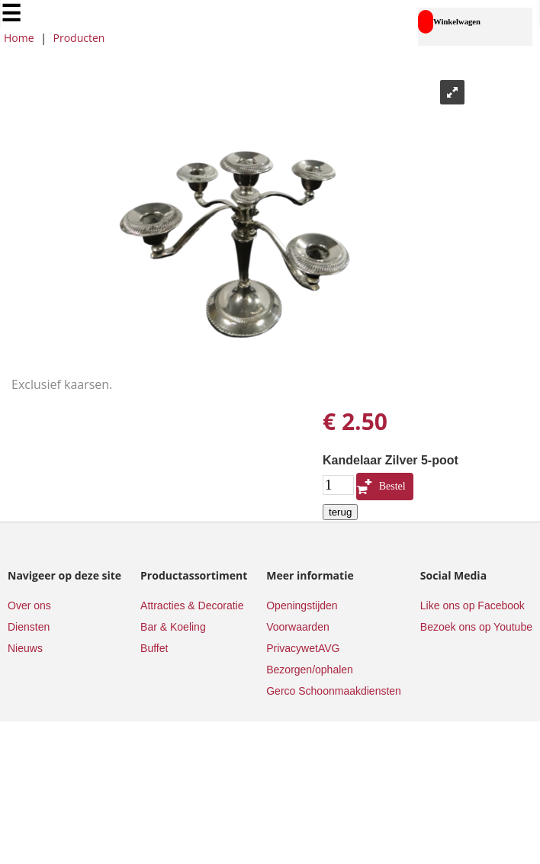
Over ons (29, 605)
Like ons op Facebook (472, 605)
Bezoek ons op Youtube (476, 627)
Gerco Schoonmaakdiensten (333, 691)
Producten (79, 38)
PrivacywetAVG (302, 648)
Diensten (29, 627)
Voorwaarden (297, 627)
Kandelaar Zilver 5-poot (390, 460)
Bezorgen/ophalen (309, 669)
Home (19, 38)
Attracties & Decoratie (191, 605)
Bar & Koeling (173, 627)
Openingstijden (301, 605)
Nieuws (25, 648)
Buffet (154, 648)
